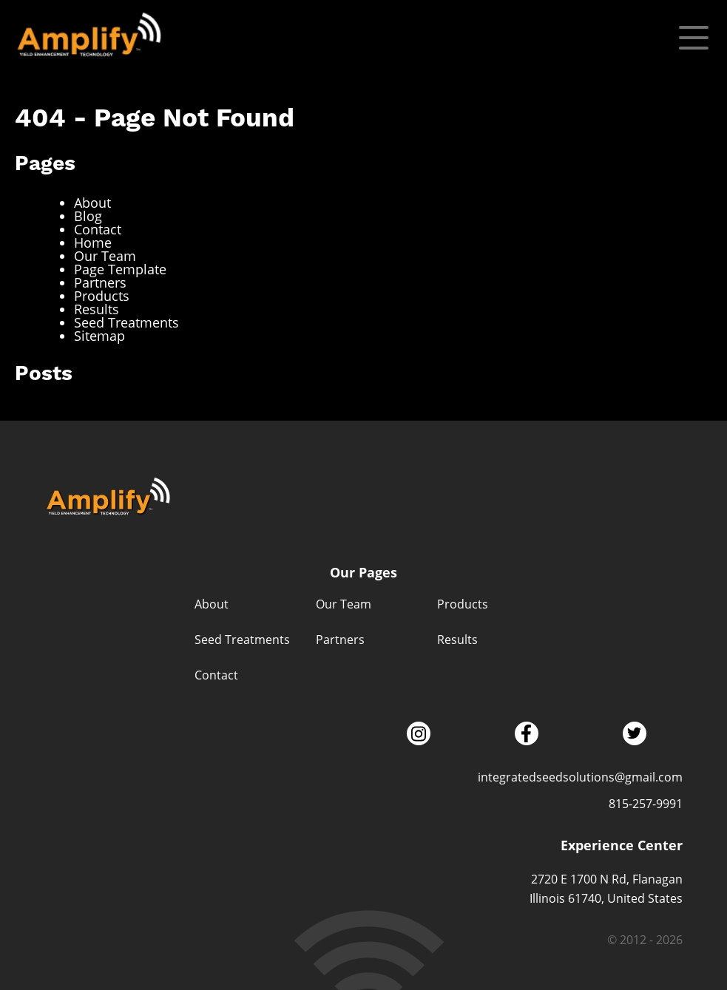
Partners (100, 282)
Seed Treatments (126, 322)
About (92, 202)
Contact (97, 229)
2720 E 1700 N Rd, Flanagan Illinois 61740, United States (606, 888)
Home (93, 242)
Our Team (105, 256)
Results (96, 309)
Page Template (120, 269)
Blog (88, 216)
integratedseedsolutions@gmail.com (580, 776)
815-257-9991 (646, 803)
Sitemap (99, 336)
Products (101, 296)
